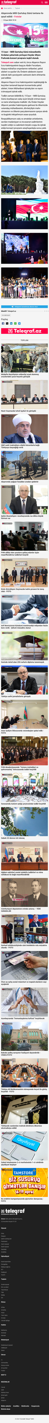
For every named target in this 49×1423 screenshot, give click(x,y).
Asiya (2, 1312)
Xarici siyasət (5, 1244)
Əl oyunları (4, 1368)
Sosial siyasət (5, 1284)
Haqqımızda (35, 1406)
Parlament (4, 1241)
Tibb (2, 1292)
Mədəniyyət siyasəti (7, 1345)
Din (2, 1297)
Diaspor (3, 1236)
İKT (2, 1269)
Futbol (3, 1370)
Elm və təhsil (4, 1287)
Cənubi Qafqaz (5, 1320)
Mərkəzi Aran (5, 1392)
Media (3, 1295)
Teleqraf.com (7, 62)
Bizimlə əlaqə (5, 1409)
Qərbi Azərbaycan (6, 1239)
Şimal (2, 1398)
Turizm (3, 1275)
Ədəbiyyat (4, 1347)
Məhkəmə (4, 1330)
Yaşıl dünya (4, 1290)
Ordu (2, 1233)
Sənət (2, 1350)
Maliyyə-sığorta (5, 1267)
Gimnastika (4, 1362)
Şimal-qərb (4, 1395)
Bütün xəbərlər (6, 1406)
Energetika (4, 1264)
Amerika (3, 1310)
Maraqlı (3, 1335)
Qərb (2, 1390)
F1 (2, 1360)
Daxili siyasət (5, 1246)
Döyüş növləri (5, 1365)
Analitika (3, 1252)
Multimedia (25, 1406)
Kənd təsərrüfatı (6, 1261)
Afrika (3, 1307)
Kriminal (3, 1333)
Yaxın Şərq (4, 1315)
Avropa (3, 1318)
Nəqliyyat (4, 1272)
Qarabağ (3, 1249)
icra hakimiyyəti (6, 315)
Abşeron (3, 1400)
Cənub (3, 1387)
